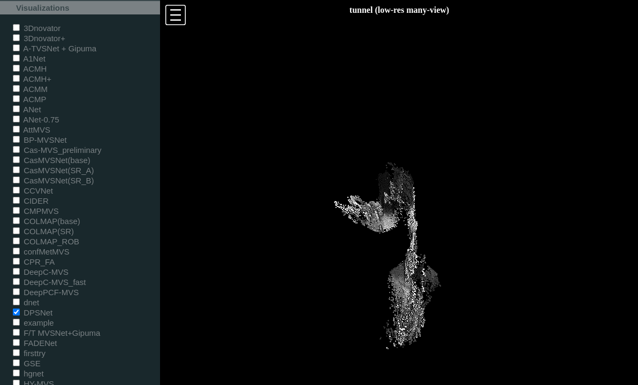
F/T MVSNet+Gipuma (56, 332)
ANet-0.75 (36, 119)
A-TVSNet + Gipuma (54, 48)
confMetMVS (41, 251)
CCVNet (33, 190)
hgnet (28, 373)
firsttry (29, 353)
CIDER (31, 200)
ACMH (30, 68)
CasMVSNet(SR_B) (53, 180)
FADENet (35, 343)
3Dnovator (36, 28)
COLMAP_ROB (46, 241)
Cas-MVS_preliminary (57, 150)
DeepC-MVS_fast (49, 282)
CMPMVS (36, 210)
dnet (26, 302)
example (33, 322)
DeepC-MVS (41, 271)
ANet (27, 109)
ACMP (30, 99)
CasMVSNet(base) (51, 160)
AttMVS (31, 129)
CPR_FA (34, 261)
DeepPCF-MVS (46, 292)
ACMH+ (32, 78)
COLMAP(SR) (43, 231)
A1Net (29, 58)
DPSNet (32, 312)
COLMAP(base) (46, 221)
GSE (27, 363)
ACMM (30, 89)
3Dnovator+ (39, 38)
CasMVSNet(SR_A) (53, 170)
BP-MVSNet (40, 139)
